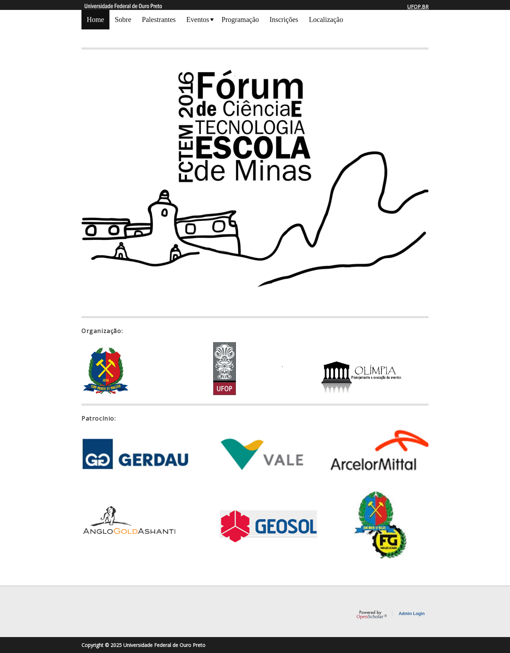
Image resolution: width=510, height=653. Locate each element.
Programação (240, 19)
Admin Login (412, 613)
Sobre (123, 19)
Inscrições (284, 19)
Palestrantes (159, 19)
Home (95, 19)
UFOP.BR (418, 6)
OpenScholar (372, 614)
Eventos (197, 19)
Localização (326, 19)
